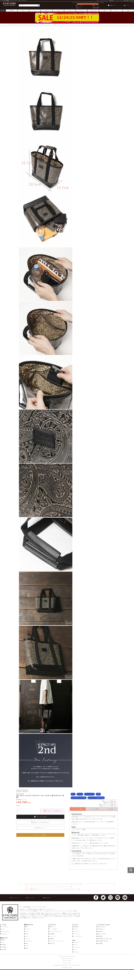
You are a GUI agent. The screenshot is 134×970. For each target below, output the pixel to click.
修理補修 (51, 934)
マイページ (80, 5)
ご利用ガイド (101, 929)
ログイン (80, 7)
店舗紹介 (51, 938)
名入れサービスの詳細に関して (110, 805)
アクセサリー (93, 10)
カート (129, 4)
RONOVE (4, 934)
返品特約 (100, 931)
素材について (53, 926)
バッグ (34, 10)
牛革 (98, 794)
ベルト (69, 10)
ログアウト (97, 5)
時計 (105, 10)
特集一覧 (51, 943)
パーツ (116, 10)
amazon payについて (55, 931)
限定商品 (3, 944)
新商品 (3, 940)
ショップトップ (15, 897)
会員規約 (100, 936)
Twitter (76, 944)
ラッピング (52, 936)
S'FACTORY (4, 926)
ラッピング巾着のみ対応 (96, 797)
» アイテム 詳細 (93, 809)
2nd (73, 794)
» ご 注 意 (110, 809)
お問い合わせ (47, 897)
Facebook (76, 942)
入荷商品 (3, 947)
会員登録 (96, 7)
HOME (9, 24)
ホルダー (46, 10)
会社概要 (100, 943)
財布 (23, 10)
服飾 (128, 10)
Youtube (76, 952)
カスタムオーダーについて (56, 941)
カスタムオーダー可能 (79, 797)
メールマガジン (78, 936)
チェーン (81, 10)
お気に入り (113, 5)
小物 (58, 10)
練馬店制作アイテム (35, 889)
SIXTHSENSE (5, 931)
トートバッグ (90, 794)
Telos (2, 929)
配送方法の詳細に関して (111, 802)
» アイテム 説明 (77, 809)
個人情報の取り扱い (103, 941)
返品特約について (40, 827)
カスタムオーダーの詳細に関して (109, 804)
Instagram (77, 947)
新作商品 (11, 10)
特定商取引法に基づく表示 (105, 938)
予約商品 (3, 949)
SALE (2, 942)
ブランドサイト (31, 897)
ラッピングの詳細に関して (111, 801)
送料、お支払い (102, 934)
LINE (75, 949)
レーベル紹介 (53, 929)
